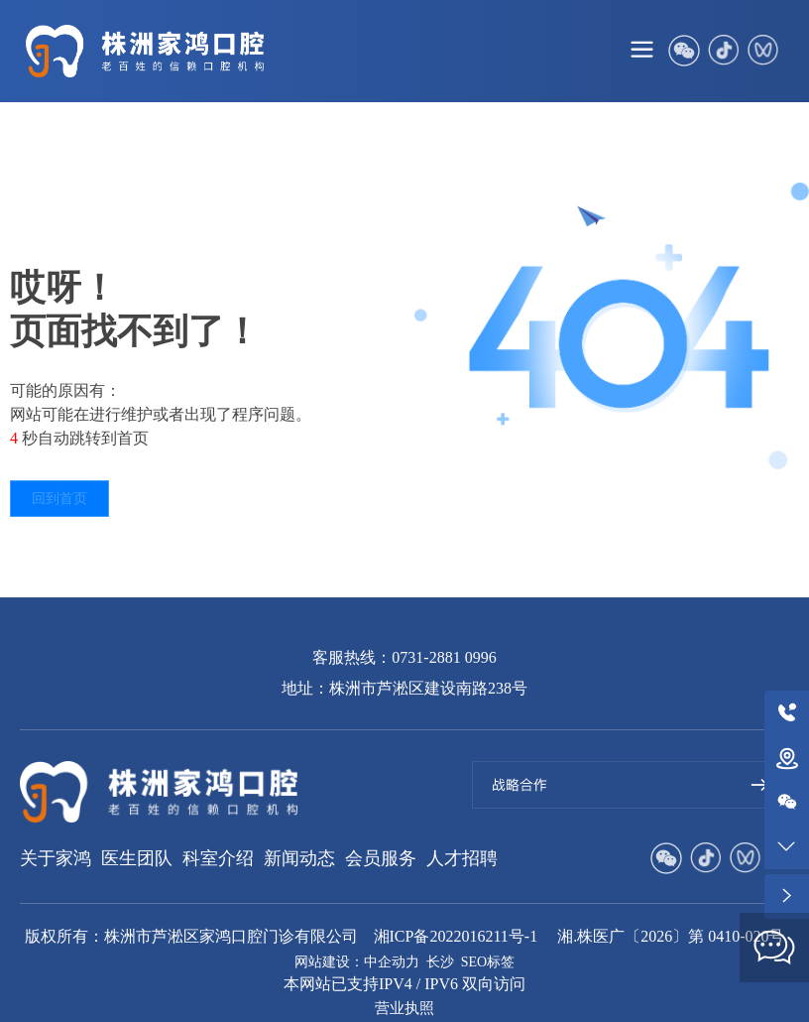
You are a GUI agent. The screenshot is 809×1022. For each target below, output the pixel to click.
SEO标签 (488, 962)
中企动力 (391, 962)
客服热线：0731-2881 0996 (404, 657)
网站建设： (329, 962)
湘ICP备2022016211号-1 (456, 936)
